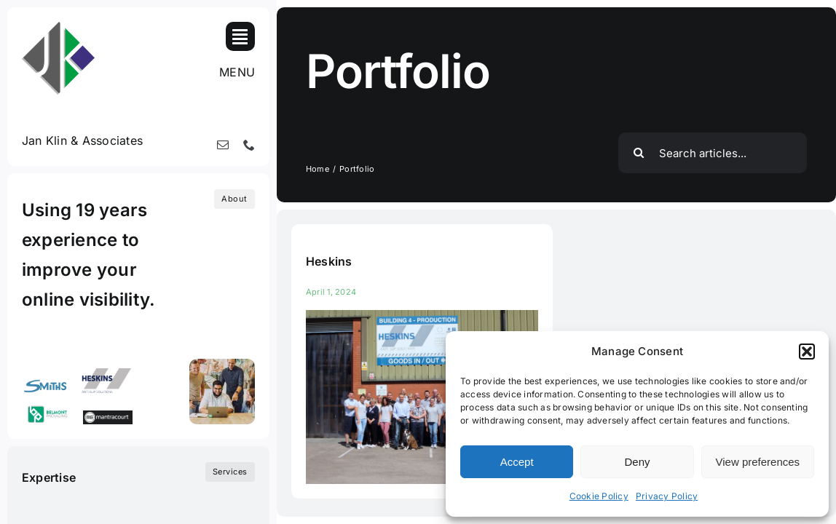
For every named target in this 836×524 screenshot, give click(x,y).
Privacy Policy (667, 496)
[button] (807, 351)
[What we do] (230, 472)
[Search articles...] (712, 152)
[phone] (249, 145)
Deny (637, 462)
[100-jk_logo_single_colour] (58, 27)
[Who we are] (234, 199)
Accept (517, 462)
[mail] (223, 145)
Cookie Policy (598, 496)
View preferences (758, 462)
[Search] (638, 152)
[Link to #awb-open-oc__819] (240, 36)
